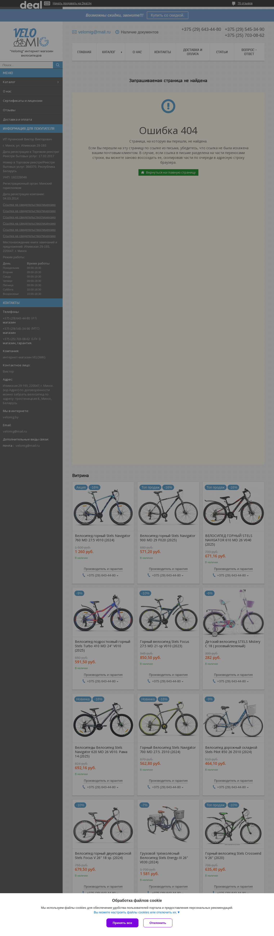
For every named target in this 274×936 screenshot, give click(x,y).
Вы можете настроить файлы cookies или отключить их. (135, 912)
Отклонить (158, 923)
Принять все (122, 923)
